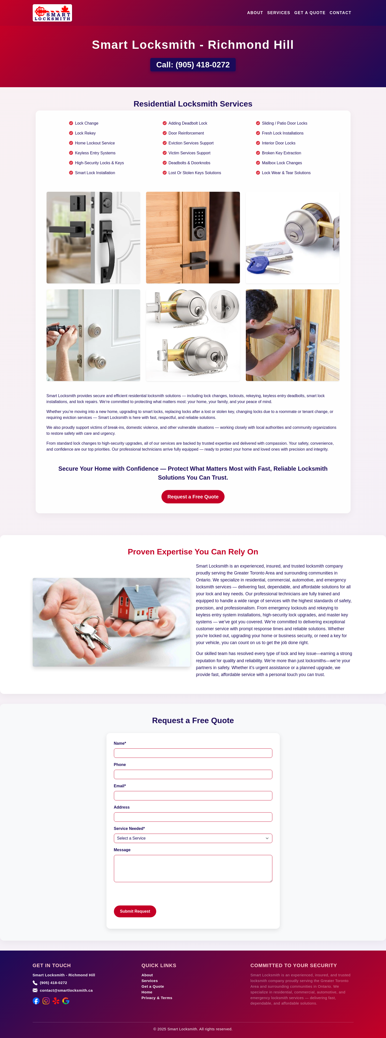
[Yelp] (55, 1000)
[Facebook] (36, 1000)
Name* (120, 743)
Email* (120, 786)
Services (278, 13)
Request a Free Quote (193, 496)
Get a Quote (310, 13)
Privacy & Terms (157, 998)
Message (122, 850)
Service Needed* (129, 828)
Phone (120, 765)
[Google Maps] (65, 1000)
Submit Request (135, 911)
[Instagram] (46, 1000)
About (255, 13)
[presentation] (151, 895)
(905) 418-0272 (203, 64)
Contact (340, 13)
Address (122, 807)
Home (147, 992)
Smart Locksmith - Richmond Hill (64, 975)
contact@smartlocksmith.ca (66, 990)
